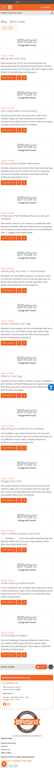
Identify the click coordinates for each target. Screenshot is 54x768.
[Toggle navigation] (3, 7)
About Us (4, 746)
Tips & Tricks (8, 28)
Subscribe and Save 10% (29, 2)
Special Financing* (8, 743)
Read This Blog (8, 77)
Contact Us (5, 749)
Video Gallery (6, 753)
